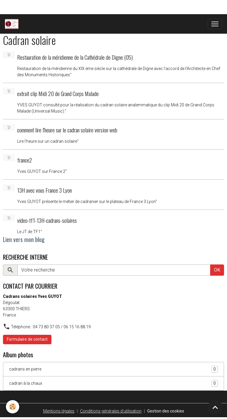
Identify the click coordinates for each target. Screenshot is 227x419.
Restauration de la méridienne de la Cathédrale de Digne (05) (75, 57)
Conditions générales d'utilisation (111, 411)
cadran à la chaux (113, 383)
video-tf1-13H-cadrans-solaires (47, 220)
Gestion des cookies (165, 411)
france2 (24, 160)
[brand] (13, 24)
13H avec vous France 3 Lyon (44, 190)
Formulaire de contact (27, 339)
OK (217, 270)
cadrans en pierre (113, 369)
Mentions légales (58, 411)
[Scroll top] (215, 407)
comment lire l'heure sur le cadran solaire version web (67, 130)
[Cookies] (12, 406)
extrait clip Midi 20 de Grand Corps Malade (58, 93)
